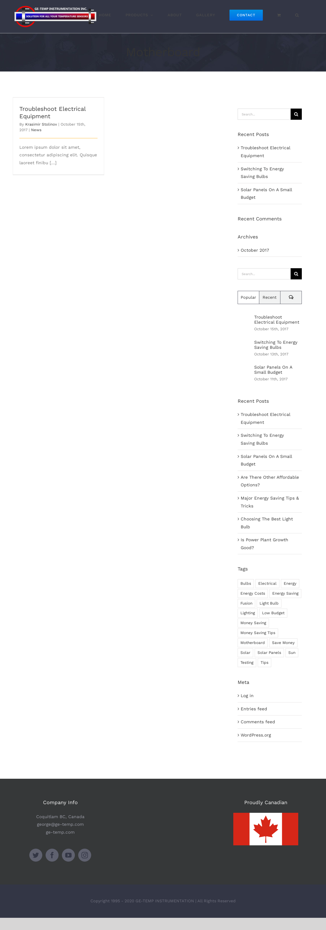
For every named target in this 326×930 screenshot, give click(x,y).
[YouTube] (68, 867)
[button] (297, 14)
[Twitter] (35, 867)
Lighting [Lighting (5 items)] (247, 613)
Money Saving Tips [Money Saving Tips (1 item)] (257, 633)
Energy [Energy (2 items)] (290, 583)
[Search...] (264, 114)
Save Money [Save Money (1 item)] (283, 642)
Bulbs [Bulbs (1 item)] (245, 583)
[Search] (296, 114)
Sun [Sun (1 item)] (291, 652)
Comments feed (258, 721)
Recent (270, 297)
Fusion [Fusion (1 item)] (246, 603)
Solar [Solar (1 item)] (245, 652)
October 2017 (255, 250)
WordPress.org (256, 735)
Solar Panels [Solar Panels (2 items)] (269, 652)
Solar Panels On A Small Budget (273, 370)
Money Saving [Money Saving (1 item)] (253, 623)
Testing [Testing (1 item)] (246, 662)
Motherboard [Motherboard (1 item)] (252, 642)
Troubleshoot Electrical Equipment (276, 319)
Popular (248, 297)
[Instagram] (84, 867)
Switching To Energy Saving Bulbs (275, 345)
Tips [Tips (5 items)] (264, 662)
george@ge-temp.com (60, 836)
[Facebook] (52, 867)
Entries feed (254, 708)
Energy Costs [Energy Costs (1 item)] (252, 593)
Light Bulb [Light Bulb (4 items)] (269, 603)
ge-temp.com (60, 844)
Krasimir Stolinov (41, 124)
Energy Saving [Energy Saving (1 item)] (285, 593)
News (36, 130)
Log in (247, 695)
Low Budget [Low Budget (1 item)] (273, 613)
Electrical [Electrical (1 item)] (267, 583)
